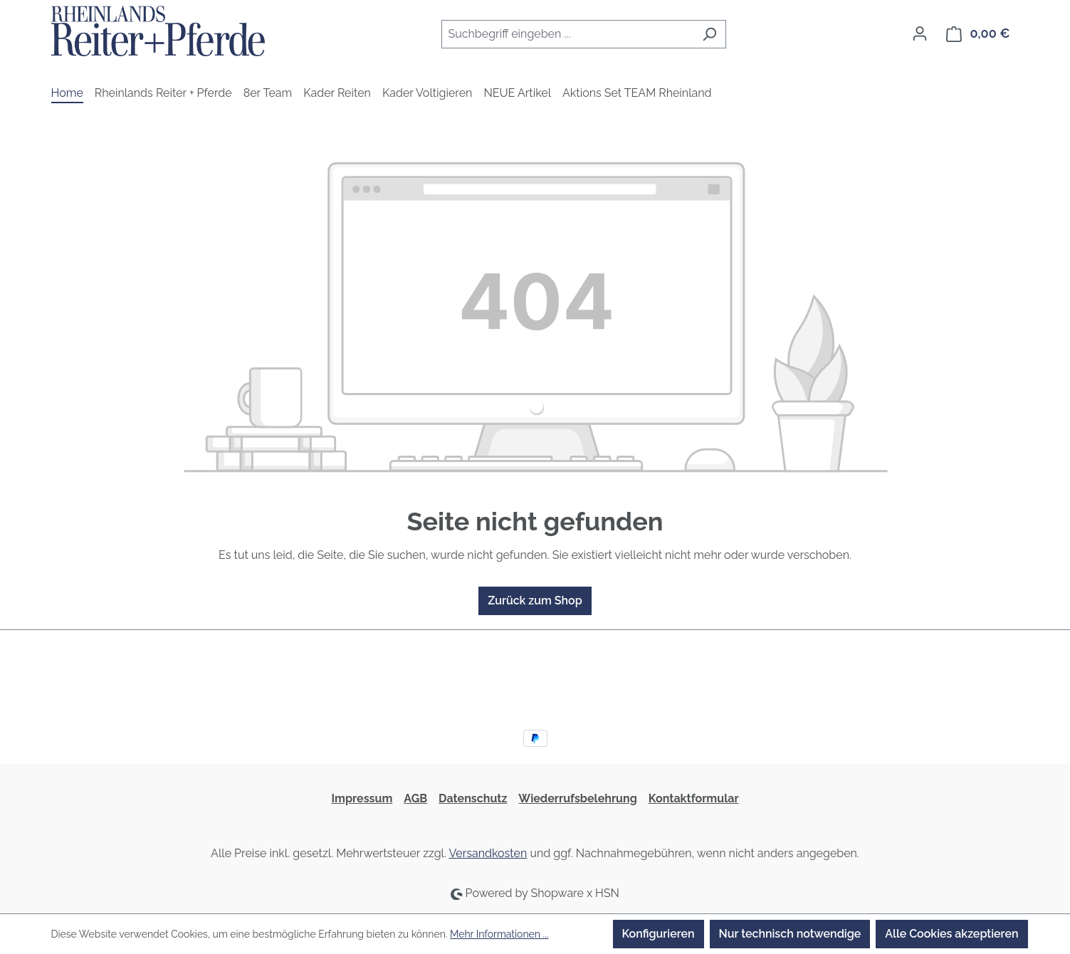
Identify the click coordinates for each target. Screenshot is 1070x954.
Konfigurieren (658, 933)
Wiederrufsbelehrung (577, 798)
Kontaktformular (694, 798)
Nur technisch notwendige (790, 933)
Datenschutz (473, 798)
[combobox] (567, 34)
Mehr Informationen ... (499, 934)
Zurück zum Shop (535, 600)
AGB (415, 798)
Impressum (361, 798)
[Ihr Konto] (920, 33)
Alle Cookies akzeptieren (951, 933)
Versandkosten (488, 853)
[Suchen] (709, 34)
